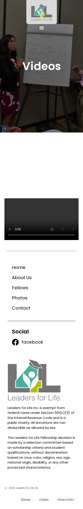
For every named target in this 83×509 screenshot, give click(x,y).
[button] (41, 27)
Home (18, 267)
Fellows (20, 288)
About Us (22, 277)
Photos (19, 298)
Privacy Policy (66, 499)
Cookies (44, 499)
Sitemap (25, 499)
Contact (21, 308)
